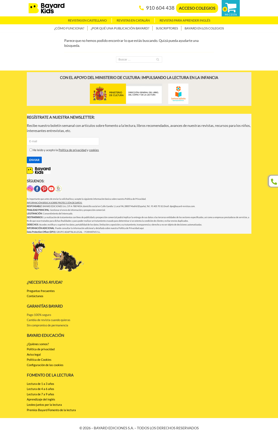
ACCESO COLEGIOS (197, 8)
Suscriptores (167, 28)
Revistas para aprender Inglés (185, 20)
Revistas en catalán (133, 20)
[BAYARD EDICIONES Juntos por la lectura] (46, 8)
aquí (141, 228)
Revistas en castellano (87, 20)
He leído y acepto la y (63, 150)
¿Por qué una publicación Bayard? (120, 28)
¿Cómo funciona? (69, 28)
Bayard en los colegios (204, 28)
